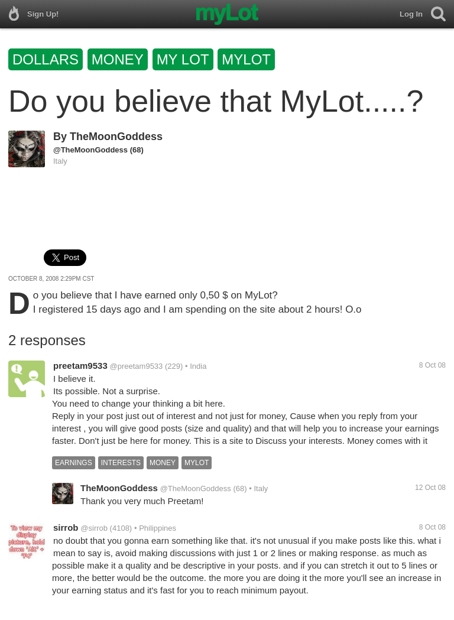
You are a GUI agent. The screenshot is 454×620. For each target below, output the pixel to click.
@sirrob (94, 528)
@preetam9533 (136, 366)
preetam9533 (80, 366)
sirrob (66, 527)
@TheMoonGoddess (90, 149)
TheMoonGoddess (116, 136)
